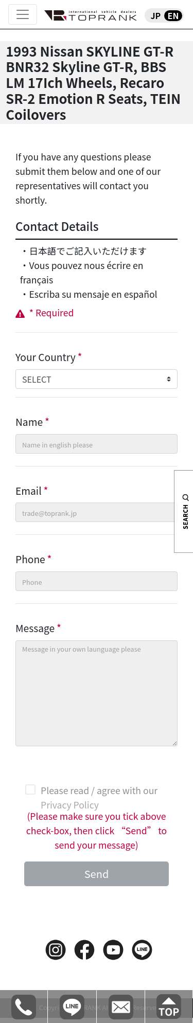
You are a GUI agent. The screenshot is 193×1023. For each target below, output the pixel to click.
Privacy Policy (70, 804)
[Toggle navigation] (22, 14)
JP (155, 15)
